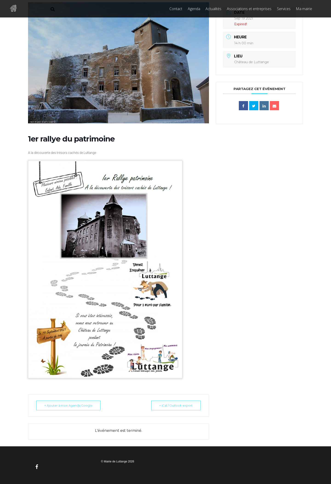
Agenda (194, 8)
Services (284, 8)
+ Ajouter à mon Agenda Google (68, 405)
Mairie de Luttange (115, 461)
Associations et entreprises (249, 8)
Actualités (213, 8)
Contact (175, 8)
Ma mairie (304, 8)
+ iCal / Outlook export (176, 405)
